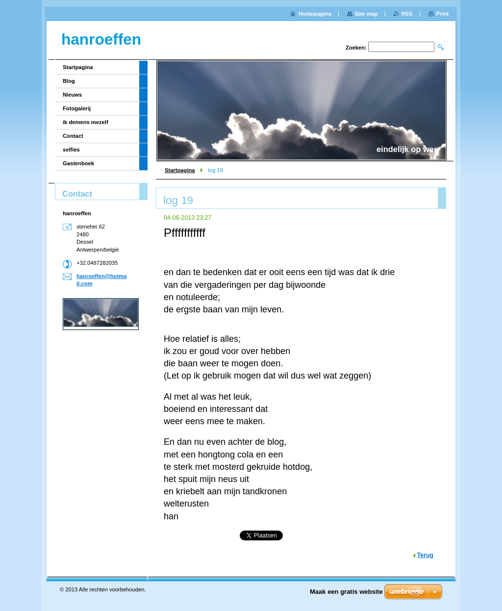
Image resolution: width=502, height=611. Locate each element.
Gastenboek (78, 163)
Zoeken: (356, 48)
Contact (73, 136)
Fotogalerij (77, 108)
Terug (425, 555)
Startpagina (180, 170)
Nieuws (72, 95)
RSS (407, 14)
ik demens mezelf (85, 122)
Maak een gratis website (346, 591)
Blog (69, 81)
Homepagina (315, 14)
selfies (71, 150)
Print (442, 14)
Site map (366, 14)
